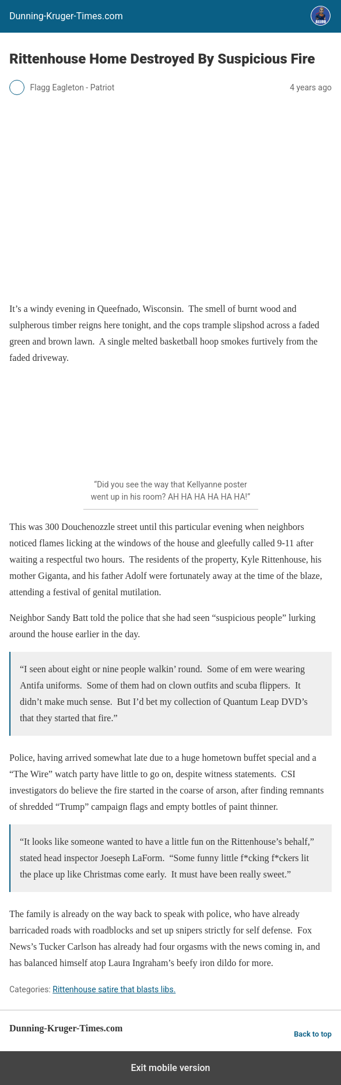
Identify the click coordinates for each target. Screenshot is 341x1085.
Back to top (313, 1034)
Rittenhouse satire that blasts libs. (113, 989)
